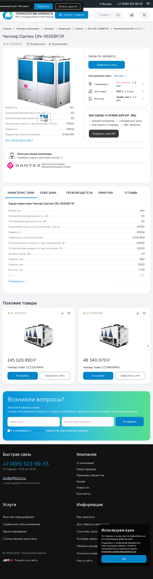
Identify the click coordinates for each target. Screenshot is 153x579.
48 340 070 (96, 360)
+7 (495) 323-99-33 (130, 4)
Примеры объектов (90, 475)
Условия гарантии (89, 538)
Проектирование (15, 531)
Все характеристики (18, 140)
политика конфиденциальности (118, 551)
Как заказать (86, 517)
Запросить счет (55, 375)
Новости (83, 487)
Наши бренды (86, 469)
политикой (38, 430)
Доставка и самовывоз (93, 524)
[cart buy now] (144, 15)
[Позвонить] (146, 4)
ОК (124, 559)
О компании (85, 463)
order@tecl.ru (14, 478)
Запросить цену (107, 64)
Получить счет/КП (103, 133)
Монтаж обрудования (18, 517)
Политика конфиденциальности (97, 553)
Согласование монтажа (20, 538)
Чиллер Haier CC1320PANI (25, 367)
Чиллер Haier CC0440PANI (101, 367)
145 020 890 (21, 360)
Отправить (130, 421)
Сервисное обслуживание (21, 524)
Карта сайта (84, 560)
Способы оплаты (89, 531)
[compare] (131, 15)
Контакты (83, 493)
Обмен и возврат (89, 546)
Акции (81, 481)
